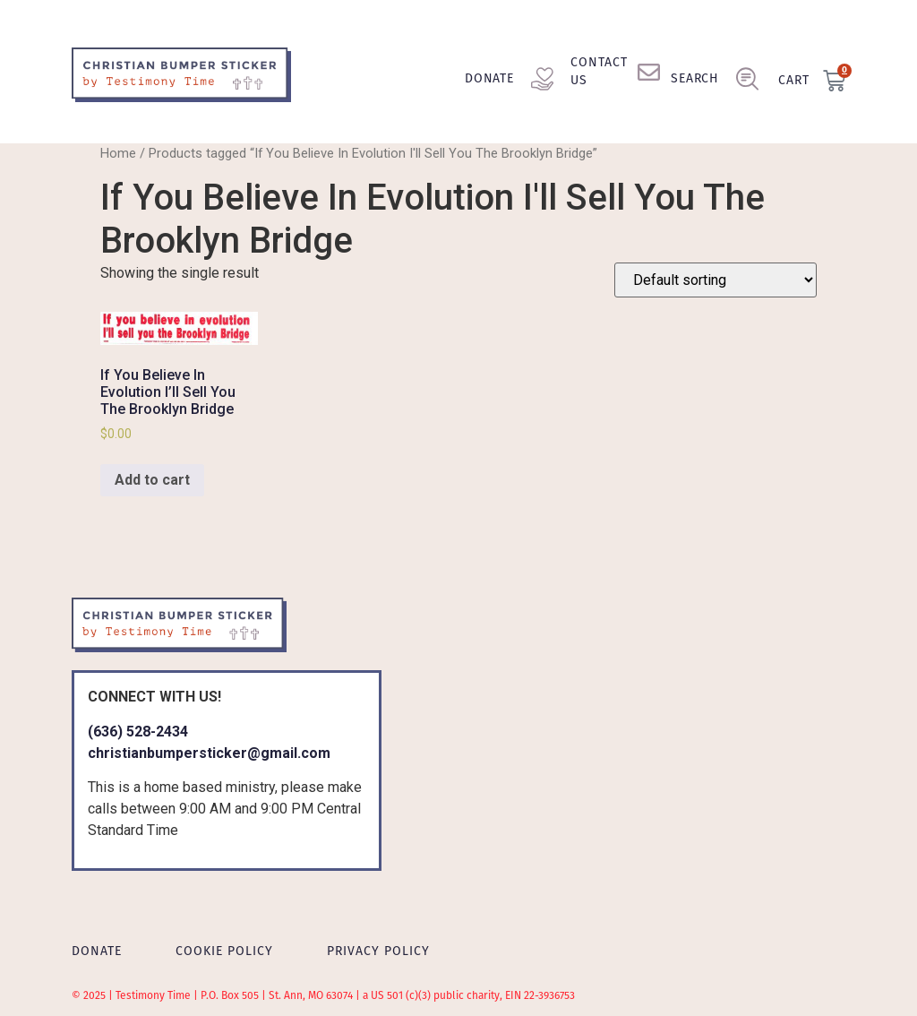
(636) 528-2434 (138, 731)
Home (118, 153)
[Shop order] (715, 280)
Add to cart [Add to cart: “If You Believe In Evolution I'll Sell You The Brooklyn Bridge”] (152, 479)
